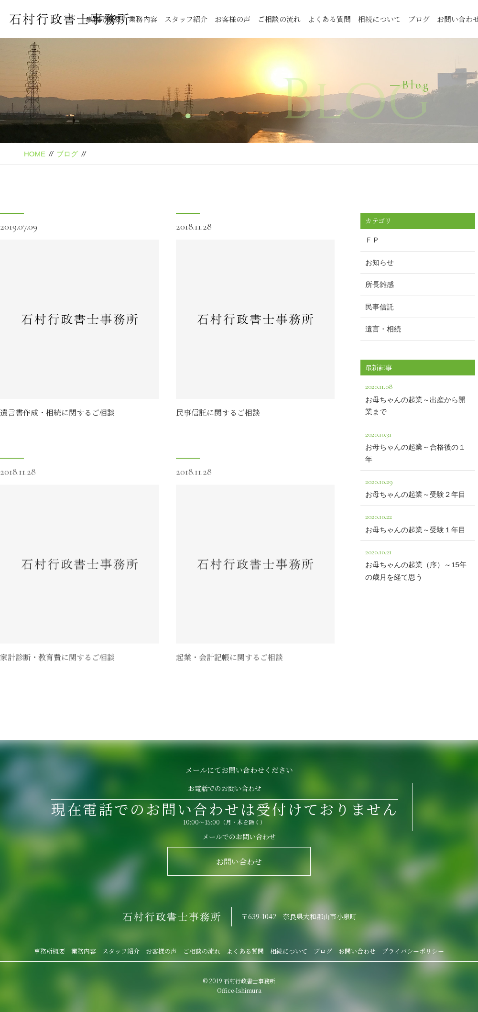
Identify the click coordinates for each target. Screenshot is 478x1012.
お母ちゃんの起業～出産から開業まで (417, 398)
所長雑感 (379, 284)
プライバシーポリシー (413, 951)
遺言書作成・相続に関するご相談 (57, 413)
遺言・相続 (383, 329)
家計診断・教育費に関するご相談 (57, 680)
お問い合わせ (239, 861)
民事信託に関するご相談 (218, 413)
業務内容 (143, 19)
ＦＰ (372, 240)
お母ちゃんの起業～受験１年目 (417, 521)
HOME (34, 154)
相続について (379, 19)
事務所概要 (49, 951)
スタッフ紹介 (185, 19)
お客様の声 (232, 19)
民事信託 (379, 307)
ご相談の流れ (279, 19)
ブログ (419, 19)
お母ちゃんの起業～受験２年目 (417, 486)
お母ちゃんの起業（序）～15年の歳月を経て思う (417, 563)
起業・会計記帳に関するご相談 (229, 680)
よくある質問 (329, 19)
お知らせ (379, 262)
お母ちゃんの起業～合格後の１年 (417, 445)
